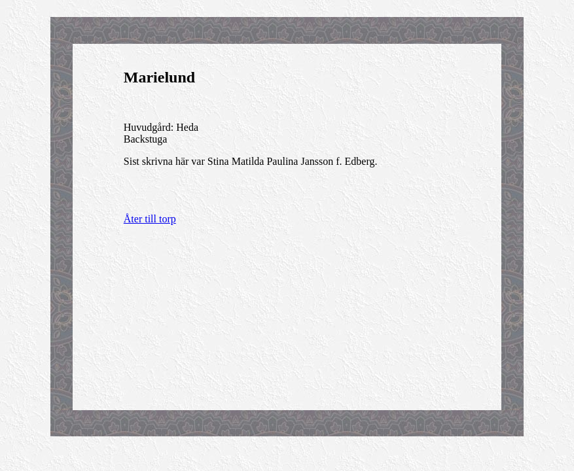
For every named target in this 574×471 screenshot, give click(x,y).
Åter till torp (150, 218)
